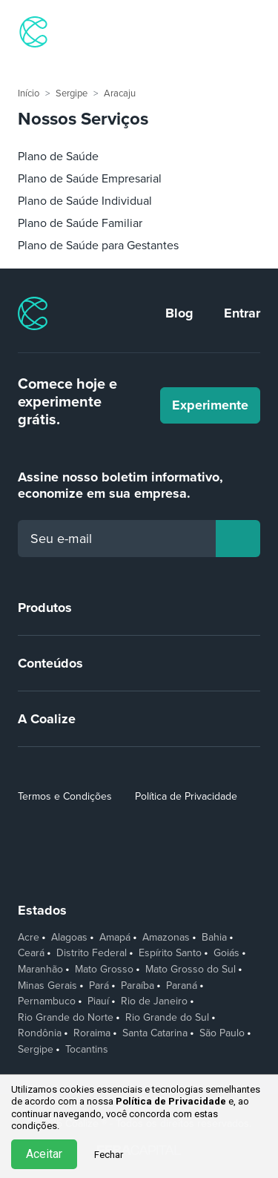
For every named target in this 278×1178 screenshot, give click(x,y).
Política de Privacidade (186, 796)
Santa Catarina (155, 1033)
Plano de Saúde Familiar (80, 223)
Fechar (108, 1154)
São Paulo (222, 1033)
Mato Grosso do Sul (190, 969)
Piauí (98, 1001)
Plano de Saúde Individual (85, 201)
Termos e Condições (65, 796)
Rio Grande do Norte (65, 1018)
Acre (28, 937)
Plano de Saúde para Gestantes (98, 245)
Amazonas (166, 937)
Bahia (214, 937)
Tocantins (86, 1049)
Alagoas (69, 937)
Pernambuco (47, 1001)
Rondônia (40, 1033)
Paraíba (137, 986)
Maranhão (40, 969)
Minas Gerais (47, 986)
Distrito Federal (91, 953)
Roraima (91, 1033)
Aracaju (120, 93)
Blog (179, 313)
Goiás (226, 953)
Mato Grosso (104, 969)
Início (28, 93)
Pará (99, 986)
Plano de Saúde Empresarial (90, 178)
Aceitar (44, 1154)
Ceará (31, 953)
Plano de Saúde (58, 156)
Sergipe (71, 93)
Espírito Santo (170, 953)
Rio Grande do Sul (167, 1018)
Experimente (210, 405)
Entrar (242, 313)
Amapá (114, 937)
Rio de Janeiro (154, 1001)
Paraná (181, 986)
